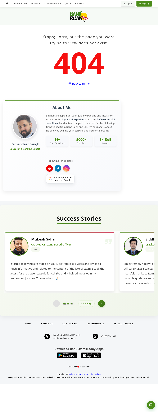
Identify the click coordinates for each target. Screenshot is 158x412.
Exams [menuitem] (33, 3)
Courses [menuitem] (78, 3)
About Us (47, 351)
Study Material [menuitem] (50, 3)
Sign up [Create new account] (145, 3)
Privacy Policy (123, 351)
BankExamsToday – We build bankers (84, 402)
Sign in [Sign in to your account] (129, 3)
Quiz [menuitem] (66, 3)
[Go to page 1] (64, 331)
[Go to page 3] (72, 331)
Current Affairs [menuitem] (18, 3)
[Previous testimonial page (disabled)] (56, 331)
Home (28, 351)
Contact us (69, 351)
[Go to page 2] (68, 331)
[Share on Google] (60, 179)
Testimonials (95, 351)
